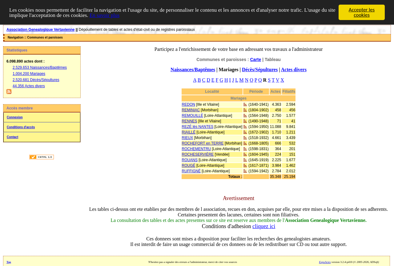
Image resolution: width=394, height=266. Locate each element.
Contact (12, 137)
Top (8, 262)
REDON (188, 104)
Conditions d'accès (21, 127)
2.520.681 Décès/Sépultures (36, 80)
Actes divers (294, 69)
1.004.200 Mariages (29, 74)
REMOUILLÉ (192, 115)
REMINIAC (191, 110)
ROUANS (190, 160)
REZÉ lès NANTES (198, 127)
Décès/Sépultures (260, 69)
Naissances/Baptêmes (193, 69)
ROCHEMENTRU (196, 149)
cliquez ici (263, 226)
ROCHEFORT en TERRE (203, 143)
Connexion (15, 117)
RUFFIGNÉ (191, 171)
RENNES (189, 121)
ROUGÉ (188, 165)
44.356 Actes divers (29, 86)
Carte (255, 59)
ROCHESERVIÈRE (198, 154)
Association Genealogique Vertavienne (40, 29)
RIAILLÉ (189, 132)
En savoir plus (104, 15)
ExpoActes (325, 262)
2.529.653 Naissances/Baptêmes (40, 67)
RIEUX (187, 138)
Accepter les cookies (362, 12)
